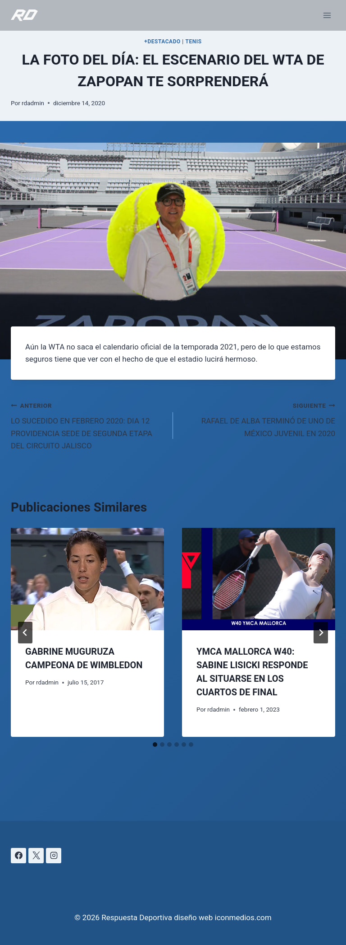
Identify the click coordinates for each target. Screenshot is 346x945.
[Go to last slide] (25, 632)
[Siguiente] (321, 632)
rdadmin (33, 103)
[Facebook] (18, 855)
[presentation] (87, 579)
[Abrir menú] (327, 15)
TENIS (193, 41)
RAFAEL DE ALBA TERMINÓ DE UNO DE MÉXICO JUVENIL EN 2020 (258, 418)
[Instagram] (53, 855)
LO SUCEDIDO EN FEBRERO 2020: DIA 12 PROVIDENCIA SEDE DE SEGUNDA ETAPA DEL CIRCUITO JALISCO (88, 424)
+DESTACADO (162, 41)
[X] (36, 855)
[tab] (155, 744)
